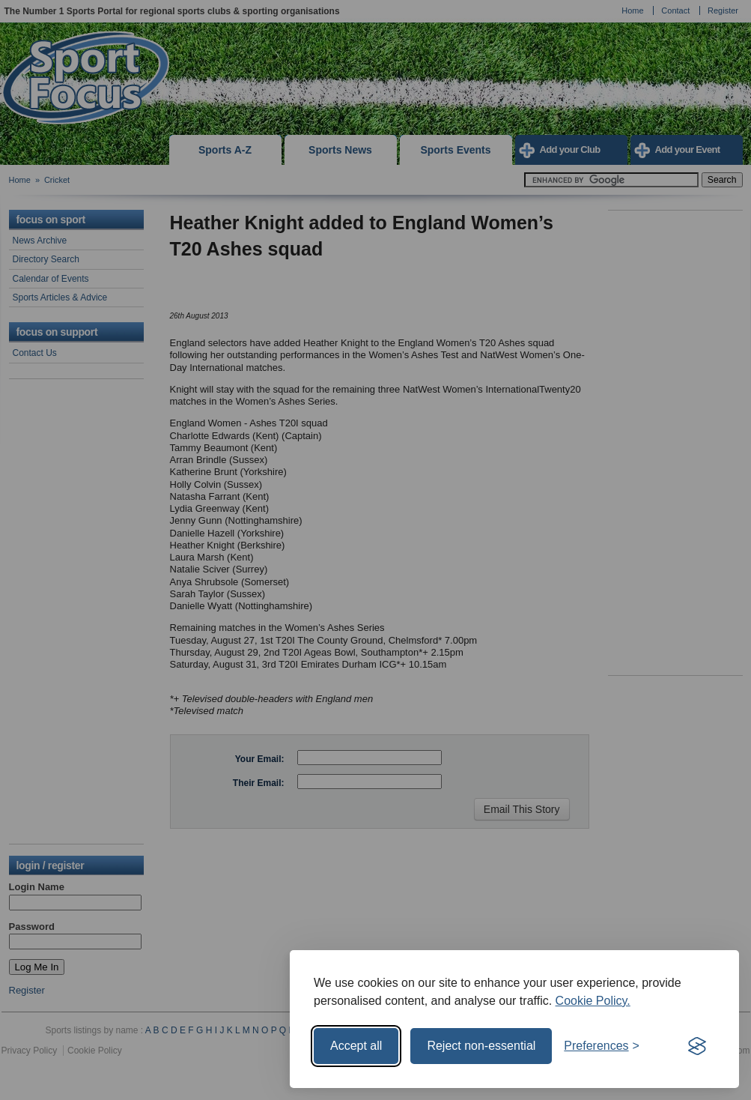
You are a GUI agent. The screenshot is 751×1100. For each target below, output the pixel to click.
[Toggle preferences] (601, 1046)
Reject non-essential (481, 1045)
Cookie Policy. (593, 1000)
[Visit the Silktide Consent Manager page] (697, 1046)
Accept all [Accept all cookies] (356, 1045)
